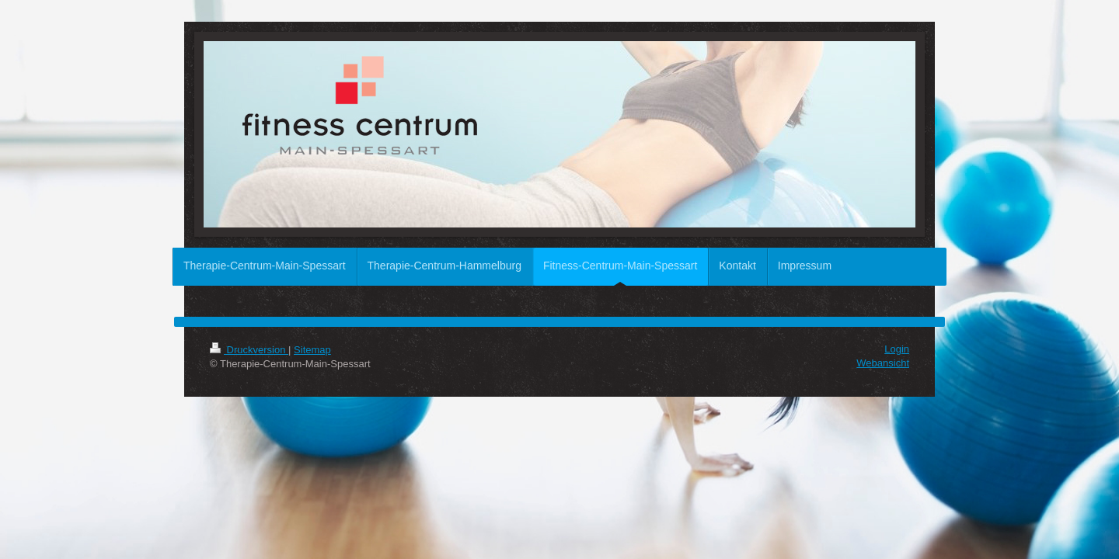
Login (896, 349)
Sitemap (312, 350)
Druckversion (249, 350)
